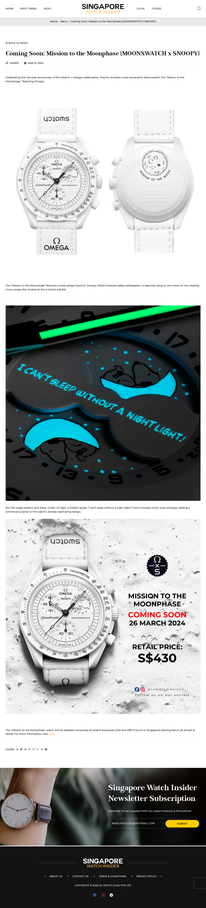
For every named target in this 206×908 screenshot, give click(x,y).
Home (9, 8)
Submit (187, 823)
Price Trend (28, 8)
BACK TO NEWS (17, 43)
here (52, 733)
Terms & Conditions (112, 876)
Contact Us (81, 876)
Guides (156, 8)
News (47, 8)
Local (141, 8)
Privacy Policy (146, 876)
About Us (55, 876)
